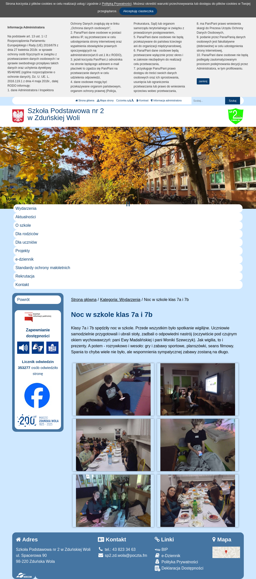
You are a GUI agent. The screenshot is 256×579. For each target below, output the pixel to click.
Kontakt (22, 285)
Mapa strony (105, 100)
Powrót (23, 299)
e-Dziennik (167, 555)
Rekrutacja (24, 276)
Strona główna (84, 100)
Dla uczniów (26, 242)
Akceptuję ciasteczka (138, 11)
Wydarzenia (25, 208)
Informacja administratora (166, 100)
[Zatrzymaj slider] (128, 203)
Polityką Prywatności (116, 3)
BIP (161, 549)
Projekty (22, 251)
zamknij (203, 81)
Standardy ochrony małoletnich (42, 268)
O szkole (23, 225)
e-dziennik (24, 259)
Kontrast (142, 100)
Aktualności (25, 217)
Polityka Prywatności (176, 561)
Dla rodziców (26, 234)
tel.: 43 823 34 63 (116, 549)
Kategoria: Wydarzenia (120, 299)
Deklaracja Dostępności (179, 568)
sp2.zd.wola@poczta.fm (122, 555)
